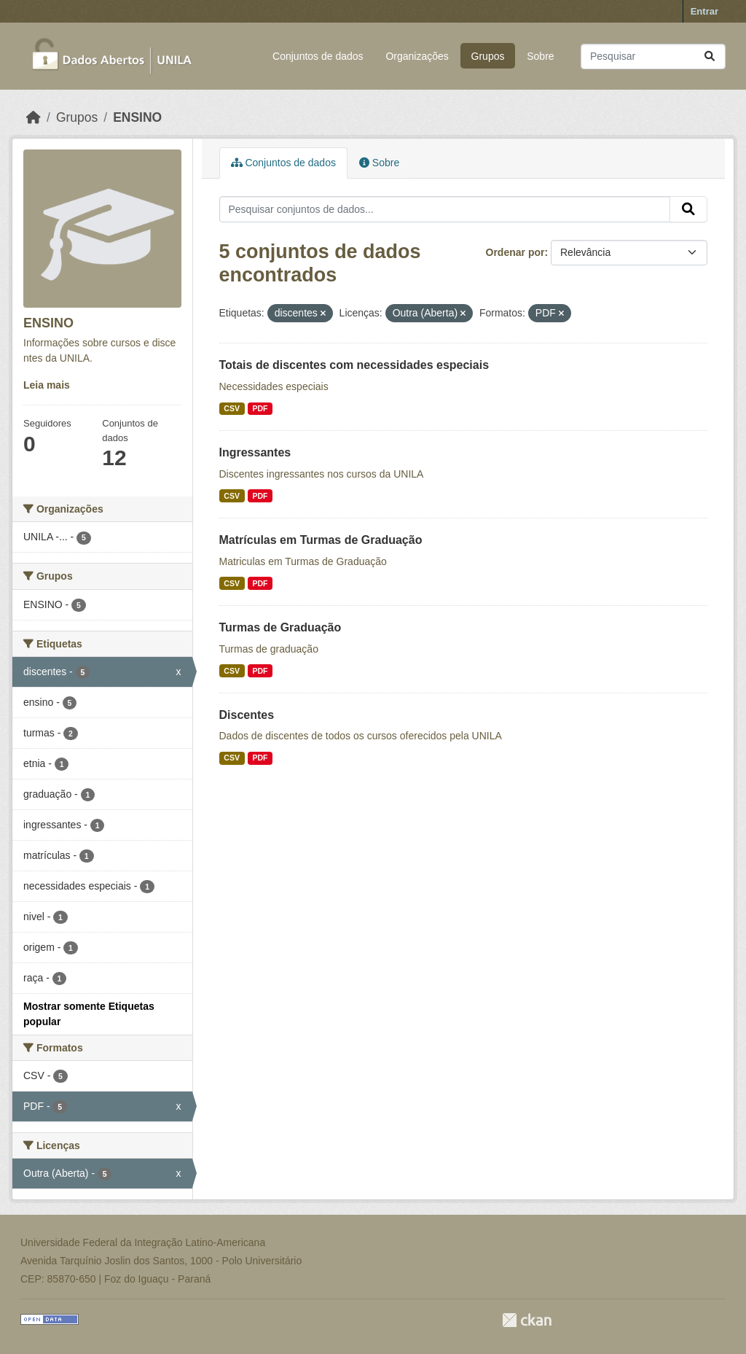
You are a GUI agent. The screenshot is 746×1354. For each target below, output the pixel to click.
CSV (232, 408)
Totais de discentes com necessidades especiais (354, 365)
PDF (259, 408)
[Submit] (709, 56)
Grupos (488, 56)
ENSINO (137, 117)
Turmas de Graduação (280, 627)
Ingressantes (255, 452)
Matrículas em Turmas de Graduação (321, 540)
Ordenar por (515, 252)
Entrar (704, 11)
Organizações (416, 56)
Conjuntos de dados (318, 56)
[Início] (33, 117)
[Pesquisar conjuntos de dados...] (653, 56)
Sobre (540, 56)
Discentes (247, 715)
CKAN (526, 1320)
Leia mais (46, 385)
